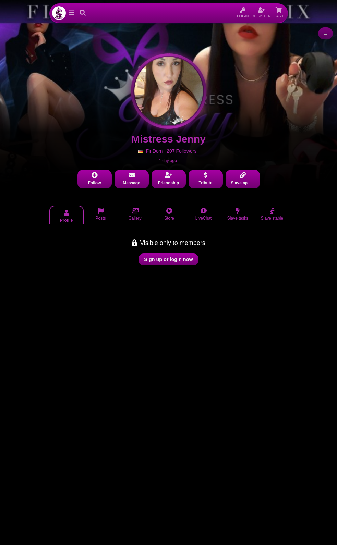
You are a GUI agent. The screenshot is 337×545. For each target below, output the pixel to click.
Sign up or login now (168, 259)
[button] (71, 13)
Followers (181, 151)
